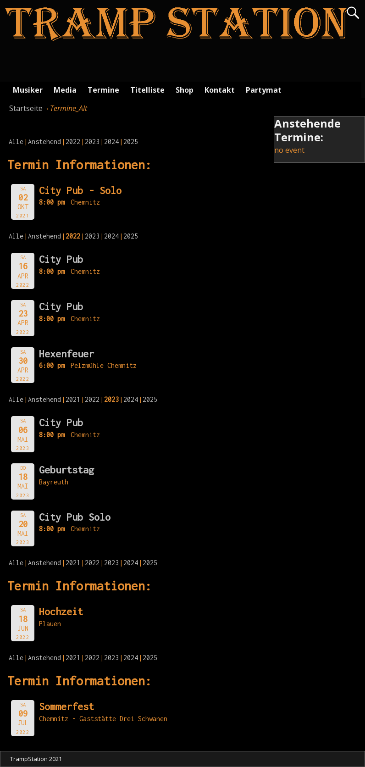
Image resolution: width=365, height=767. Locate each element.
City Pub (61, 259)
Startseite (26, 108)
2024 (111, 141)
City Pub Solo (75, 517)
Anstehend (44, 141)
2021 (73, 399)
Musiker (28, 90)
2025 (130, 141)
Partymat (264, 90)
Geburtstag (66, 470)
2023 (92, 141)
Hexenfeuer (66, 354)
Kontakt (220, 90)
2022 (73, 141)
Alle (16, 141)
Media (65, 90)
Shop (185, 90)
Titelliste (147, 90)
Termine (103, 90)
